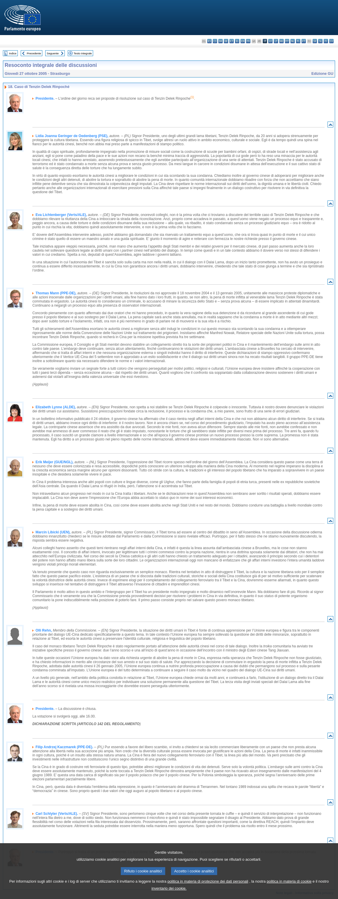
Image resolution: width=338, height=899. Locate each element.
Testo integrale (83, 53)
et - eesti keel (231, 41)
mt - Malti (287, 41)
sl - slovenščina (320, 41)
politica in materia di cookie (289, 888)
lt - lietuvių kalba (276, 41)
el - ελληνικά (237, 41)
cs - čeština (215, 41)
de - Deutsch (226, 41)
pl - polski (298, 41)
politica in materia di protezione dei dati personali (208, 888)
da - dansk (220, 41)
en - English (243, 41)
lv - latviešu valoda (270, 41)
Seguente (53, 53)
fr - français (248, 41)
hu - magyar (281, 41)
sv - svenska (331, 41)
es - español (209, 41)
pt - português (304, 41)
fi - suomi (326, 41)
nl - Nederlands (292, 41)
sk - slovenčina (315, 41)
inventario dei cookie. (169, 895)
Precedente (34, 53)
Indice (13, 53)
